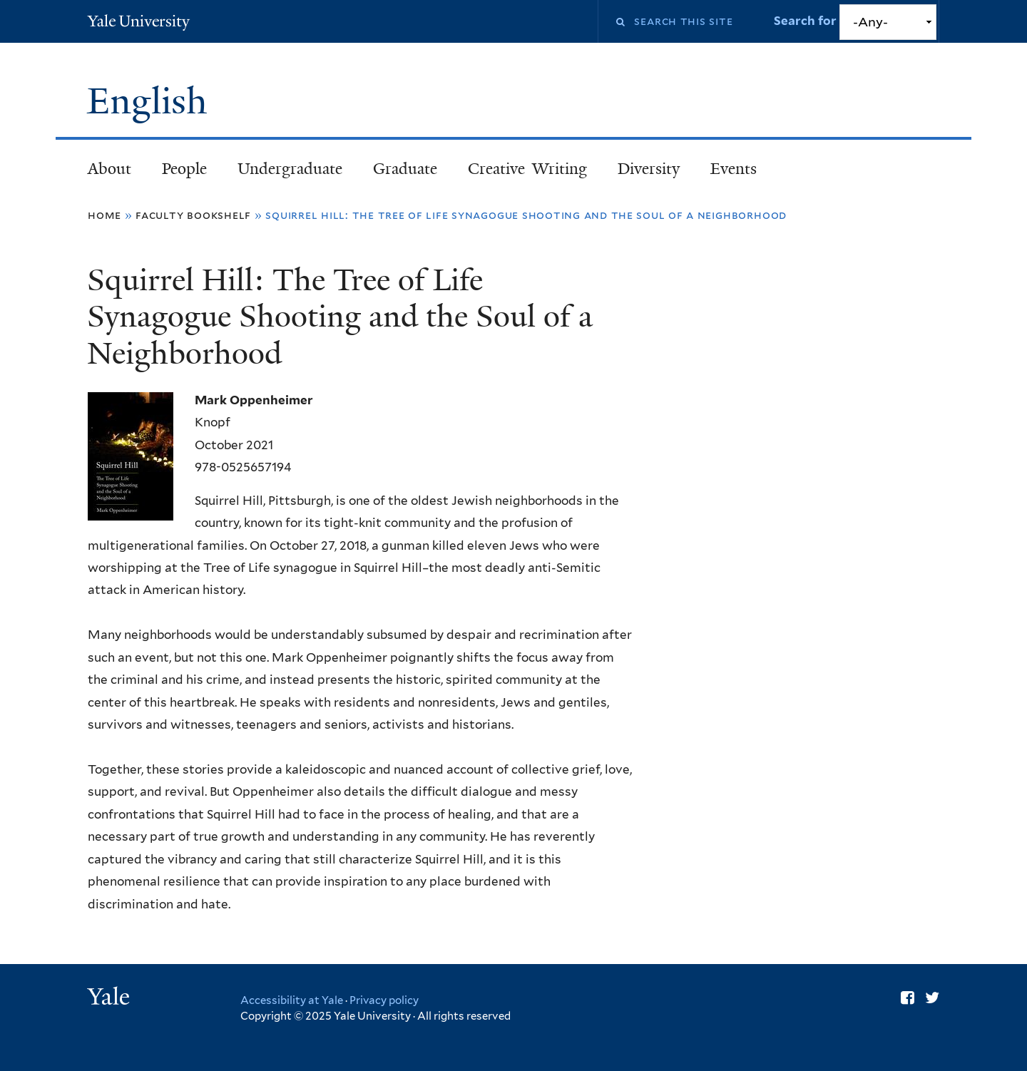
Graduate (405, 168)
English (152, 101)
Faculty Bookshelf (193, 215)
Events (733, 168)
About (109, 168)
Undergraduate (289, 168)
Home (104, 215)
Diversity (649, 168)
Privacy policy (384, 1000)
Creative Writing (527, 168)
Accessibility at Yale (291, 1000)
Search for (806, 21)
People (184, 168)
